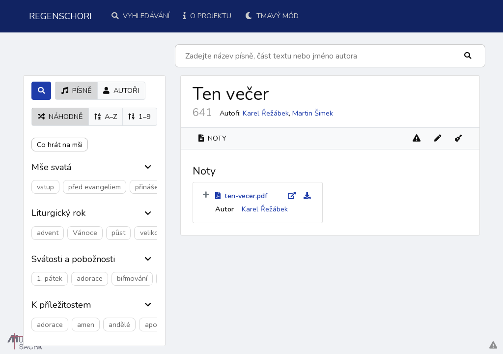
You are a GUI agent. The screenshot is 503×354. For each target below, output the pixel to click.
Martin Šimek (312, 113)
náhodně (60, 116)
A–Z (105, 116)
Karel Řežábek (266, 113)
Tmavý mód (272, 16)
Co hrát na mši (60, 144)
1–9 (139, 116)
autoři (121, 90)
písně (76, 90)
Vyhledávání (140, 16)
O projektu (207, 16)
